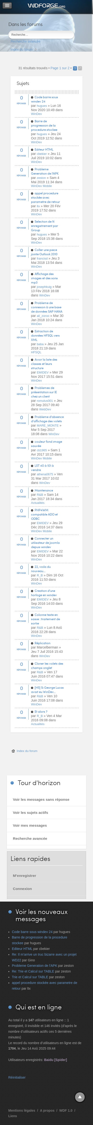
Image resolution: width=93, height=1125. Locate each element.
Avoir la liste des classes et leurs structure (44, 363)
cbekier (42, 154)
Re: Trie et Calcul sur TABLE (33, 971)
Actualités (37, 503)
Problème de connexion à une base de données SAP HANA (46, 307)
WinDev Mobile (41, 186)
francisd (42, 258)
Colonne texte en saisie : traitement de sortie (45, 619)
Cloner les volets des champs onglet (47, 665)
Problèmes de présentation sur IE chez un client (44, 392)
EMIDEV (43, 372)
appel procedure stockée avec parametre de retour (45, 197)
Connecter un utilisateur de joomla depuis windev (45, 542)
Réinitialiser (17, 1077)
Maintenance (44, 490)
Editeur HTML (44, 149)
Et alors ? (41, 711)
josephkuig (44, 287)
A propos (47, 1110)
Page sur (60, 68)
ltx (38, 206)
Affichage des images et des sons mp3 (44, 278)
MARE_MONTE (48, 425)
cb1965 (42, 450)
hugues (42, 106)
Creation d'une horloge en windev (44, 593)
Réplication (42, 643)
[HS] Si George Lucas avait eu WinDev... (47, 689)
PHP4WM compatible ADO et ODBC (44, 514)
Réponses (21, 103)
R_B (40, 575)
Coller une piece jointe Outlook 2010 (44, 252)
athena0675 (45, 474)
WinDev (36, 114)
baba (40, 344)
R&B (40, 494)
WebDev (45, 409)
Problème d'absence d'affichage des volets (47, 419)
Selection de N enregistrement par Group (44, 225)
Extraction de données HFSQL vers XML (45, 335)
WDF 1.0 (65, 1110)
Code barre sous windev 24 (44, 99)
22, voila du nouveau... (41, 569)
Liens (12, 1116)
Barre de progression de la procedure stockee (44, 125)
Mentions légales (21, 1110)
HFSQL (36, 352)
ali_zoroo (43, 316)
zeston (41, 178)
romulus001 (45, 401)
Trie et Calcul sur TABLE (30, 977)
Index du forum (21, 49)
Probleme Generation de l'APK (44, 171)
